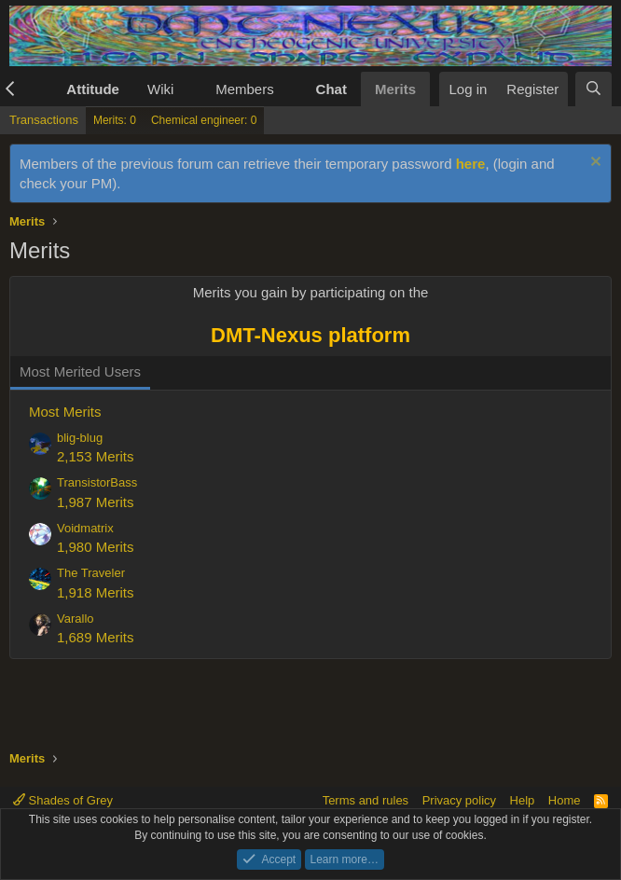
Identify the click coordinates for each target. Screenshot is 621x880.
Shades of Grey (63, 800)
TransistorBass (97, 482)
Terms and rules (365, 800)
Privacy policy (459, 800)
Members (244, 89)
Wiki (160, 89)
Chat (331, 89)
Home (564, 800)
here (471, 164)
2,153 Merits (95, 456)
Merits (395, 89)
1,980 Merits (95, 547)
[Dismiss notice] (593, 163)
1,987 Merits (95, 502)
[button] (39, 89)
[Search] (593, 89)
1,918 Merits (95, 592)
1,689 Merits (95, 637)
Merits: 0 (114, 120)
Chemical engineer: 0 (203, 120)
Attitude (92, 89)
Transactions (43, 120)
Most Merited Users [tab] (80, 371)
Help (522, 800)
